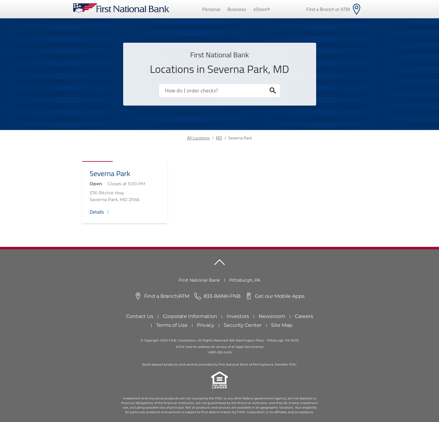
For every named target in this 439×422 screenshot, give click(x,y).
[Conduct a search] (212, 90)
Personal (211, 9)
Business (236, 9)
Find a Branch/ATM (166, 296)
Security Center (243, 325)
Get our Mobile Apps (280, 296)
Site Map (281, 325)
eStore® (261, 9)
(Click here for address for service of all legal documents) (219, 347)
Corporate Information (190, 316)
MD (219, 138)
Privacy (205, 325)
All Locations (198, 138)
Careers (304, 316)
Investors (238, 316)
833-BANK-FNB (222, 296)
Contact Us (139, 316)
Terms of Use (171, 325)
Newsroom (272, 316)
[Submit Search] (273, 90)
